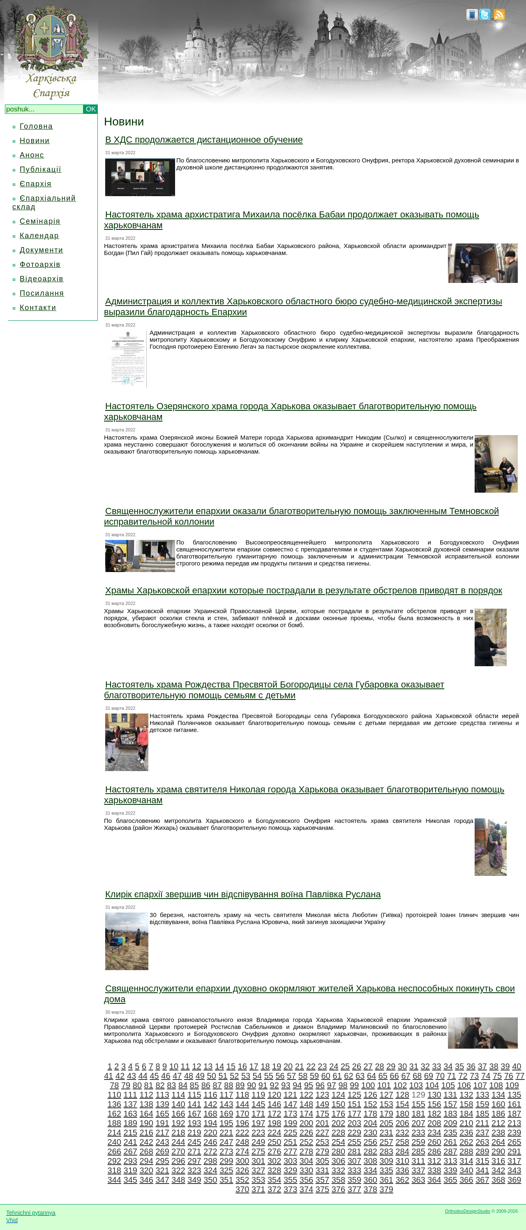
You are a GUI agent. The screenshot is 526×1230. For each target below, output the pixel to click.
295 (162, 1160)
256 (370, 1142)
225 (290, 1132)
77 (520, 1075)
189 (130, 1123)
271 (194, 1151)
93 (285, 1085)
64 (371, 1075)
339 (450, 1170)
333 (354, 1170)
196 (242, 1123)
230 (370, 1132)
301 (258, 1160)
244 (178, 1142)
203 (354, 1123)
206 (402, 1123)
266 (114, 1151)
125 (354, 1094)
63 (360, 1075)
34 (447, 1066)
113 (162, 1094)
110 (114, 1094)
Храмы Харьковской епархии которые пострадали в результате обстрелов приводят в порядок (303, 590)
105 (448, 1085)
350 (210, 1179)
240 (114, 1142)
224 (274, 1132)
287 (450, 1151)
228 (338, 1132)
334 (370, 1170)
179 (386, 1113)
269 (162, 1151)
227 (322, 1132)
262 (466, 1142)
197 (258, 1123)
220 (210, 1132)
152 (370, 1104)
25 (345, 1066)
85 (194, 1085)
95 (308, 1085)
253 (322, 1142)
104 (432, 1085)
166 (178, 1113)
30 (402, 1066)
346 (146, 1179)
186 (498, 1113)
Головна (36, 126)
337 (418, 1170)
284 (402, 1151)
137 (130, 1104)
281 (354, 1151)
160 (498, 1104)
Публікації (41, 169)
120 (274, 1094)
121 (290, 1094)
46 (165, 1075)
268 (146, 1151)
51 (222, 1075)
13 (207, 1066)
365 (450, 1179)
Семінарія (40, 221)
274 (242, 1151)
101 (384, 1085)
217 (162, 1132)
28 (379, 1066)
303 (290, 1160)
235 (450, 1132)
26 (356, 1066)
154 (402, 1104)
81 (148, 1085)
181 (418, 1113)
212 (498, 1123)
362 (402, 1179)
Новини (35, 141)
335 (386, 1170)
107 (480, 1085)
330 (306, 1170)
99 (354, 1085)
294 (146, 1160)
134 (498, 1094)
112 (146, 1094)
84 (182, 1085)
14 (219, 1066)
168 (210, 1113)
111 (130, 1094)
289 (482, 1151)
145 (258, 1104)
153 (386, 1104)
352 (242, 1179)
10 (173, 1066)
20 (288, 1066)
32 (425, 1066)
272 (210, 1151)
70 (440, 1075)
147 (290, 1104)
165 (162, 1113)
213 (514, 1123)
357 (322, 1179)
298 (210, 1160)
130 (434, 1094)
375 (322, 1189)
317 (514, 1160)
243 (162, 1142)
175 (322, 1113)
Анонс (32, 155)
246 (210, 1142)
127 (386, 1094)
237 (482, 1132)
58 (302, 1075)
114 (178, 1094)
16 (242, 1066)
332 (338, 1170)
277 (290, 1151)
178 (370, 1113)
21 (299, 1066)
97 (331, 1085)
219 (194, 1132)
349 (194, 1179)
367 (482, 1179)
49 (200, 1075)
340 (466, 1170)
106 (464, 1085)
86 (205, 1085)
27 (368, 1066)
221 (226, 1132)
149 (322, 1104)
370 (242, 1189)
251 (290, 1142)
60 (325, 1075)
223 (258, 1132)
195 (226, 1123)
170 (242, 1113)
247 (226, 1142)
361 (386, 1179)
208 (434, 1123)
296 (178, 1160)
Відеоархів (42, 279)
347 (162, 1179)
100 (368, 1085)
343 (514, 1170)
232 (402, 1132)
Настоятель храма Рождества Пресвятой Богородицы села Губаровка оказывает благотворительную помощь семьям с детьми (274, 689)
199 (290, 1123)
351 (226, 1179)
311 (418, 1160)
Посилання (42, 293)
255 (354, 1142)
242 (146, 1142)
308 (370, 1160)
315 (482, 1160)
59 (314, 1075)
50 (211, 1075)
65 (383, 1075)
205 (386, 1123)
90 (251, 1085)
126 (370, 1094)
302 (274, 1160)
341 (482, 1170)
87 (216, 1085)
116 (210, 1094)
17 (253, 1066)
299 (226, 1160)
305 (322, 1160)
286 (434, 1151)
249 (258, 1142)
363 (418, 1179)
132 (466, 1094)
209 (450, 1123)
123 (322, 1094)
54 (257, 1075)
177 (354, 1113)
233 (418, 1132)
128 (402, 1094)
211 (482, 1123)
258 (402, 1142)
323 (194, 1170)
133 (482, 1094)
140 (178, 1104)
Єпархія (36, 184)
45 (154, 1075)
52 (234, 1075)
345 (130, 1179)
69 (428, 1075)
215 (130, 1132)
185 (482, 1113)
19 (276, 1066)
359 (354, 1179)
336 (402, 1170)
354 (274, 1179)
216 (146, 1132)
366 (466, 1179)
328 (274, 1170)
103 (416, 1085)
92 (274, 1085)
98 (342, 1085)
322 (178, 1170)
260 (434, 1142)
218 (178, 1132)
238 (498, 1132)
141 (194, 1104)
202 (338, 1123)
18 (265, 1066)
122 (306, 1094)
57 (291, 1075)
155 (418, 1104)
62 (348, 1075)
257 (386, 1142)
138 (146, 1104)
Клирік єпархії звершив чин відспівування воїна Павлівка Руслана (243, 894)
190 (146, 1123)
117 (226, 1094)
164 (146, 1113)
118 (242, 1094)
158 (466, 1104)
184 (466, 1113)
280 (338, 1151)
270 (178, 1151)
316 (498, 1160)
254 (338, 1142)
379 (386, 1189)
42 (120, 1075)
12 (196, 1066)
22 (311, 1066)
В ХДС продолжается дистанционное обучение (204, 139)
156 (434, 1104)
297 (194, 1160)
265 (514, 1142)
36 (470, 1066)
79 (125, 1085)
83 (171, 1085)
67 (405, 1075)
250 (274, 1142)
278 (306, 1151)
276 (274, 1151)
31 (413, 1066)
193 (194, 1123)
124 (338, 1094)
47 (177, 1075)
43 (131, 1075)
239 (514, 1132)
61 (337, 1075)
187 (514, 1113)
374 (306, 1189)
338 (434, 1170)
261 (450, 1142)
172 (274, 1113)
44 (143, 1075)
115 (194, 1094)
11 (185, 1066)
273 (226, 1151)
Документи (41, 250)
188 (114, 1123)
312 (434, 1160)
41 (108, 1075)
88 (228, 1085)
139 (162, 1104)
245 (194, 1142)
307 (354, 1160)
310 (402, 1160)
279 (322, 1151)
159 (482, 1104)
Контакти (38, 307)
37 (482, 1066)
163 (130, 1113)
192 (178, 1123)
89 (240, 1085)
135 (514, 1094)
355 (290, 1179)
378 (370, 1189)
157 (450, 1104)
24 (333, 1066)
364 (434, 1179)
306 (338, 1160)
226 (306, 1132)
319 (130, 1170)
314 (466, 1160)
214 (114, 1132)
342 (498, 1170)
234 (434, 1132)
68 (417, 1075)
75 (497, 1075)
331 (322, 1170)
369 (514, 1179)
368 (498, 1179)
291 (514, 1151)
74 (485, 1075)
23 (322, 1066)
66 (394, 1075)
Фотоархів (40, 264)
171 (258, 1113)
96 (320, 1085)
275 (258, 1151)
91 (263, 1085)
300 (242, 1160)
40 (516, 1066)
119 (258, 1094)
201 (322, 1123)
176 (338, 1113)
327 (258, 1170)
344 (114, 1179)
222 (242, 1132)
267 (130, 1151)
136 (114, 1104)
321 (162, 1170)
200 (306, 1123)
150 (338, 1104)
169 (226, 1113)
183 (450, 1113)
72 (462, 1075)
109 (512, 1085)
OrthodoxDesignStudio (467, 1211)
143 (226, 1104)
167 (194, 1113)
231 (386, 1132)
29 (390, 1066)
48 (188, 1075)
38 (493, 1066)
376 (338, 1189)
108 (496, 1085)
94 (297, 1085)
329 (290, 1170)
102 (400, 1085)
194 (210, 1123)
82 (159, 1085)
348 (178, 1179)
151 (354, 1104)
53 (245, 1075)
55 (268, 1075)
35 (459, 1066)
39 (505, 1066)
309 (386, 1160)
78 (114, 1085)
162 (114, 1113)
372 (274, 1189)
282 (370, 1151)
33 (436, 1066)
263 (482, 1142)
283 (386, 1151)
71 (451, 1075)
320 (146, 1170)
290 (498, 1151)
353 (258, 1179)
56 (279, 1075)
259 (418, 1142)
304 (306, 1160)
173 (290, 1113)
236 (466, 1132)
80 (137, 1085)
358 (338, 1179)
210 (466, 1123)
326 (242, 1170)
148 (306, 1104)
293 (130, 1160)
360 (370, 1179)
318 (114, 1170)
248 (242, 1142)
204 (370, 1123)
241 (130, 1142)
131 (450, 1094)
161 (514, 1104)
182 (434, 1113)
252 (306, 1142)
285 (418, 1151)
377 (354, 1189)
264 (498, 1142)
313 (450, 1160)
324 (210, 1170)
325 (226, 1170)
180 (402, 1113)
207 (418, 1123)
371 (258, 1189)
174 (306, 1113)
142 (210, 1104)
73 (474, 1075)
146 (274, 1104)
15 (230, 1066)
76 (508, 1075)
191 (162, 1123)
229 (354, 1132)
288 (466, 1151)
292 (114, 1160)
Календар (39, 236)
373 (290, 1189)
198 (274, 1123)
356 (306, 1179)
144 (242, 1104)
